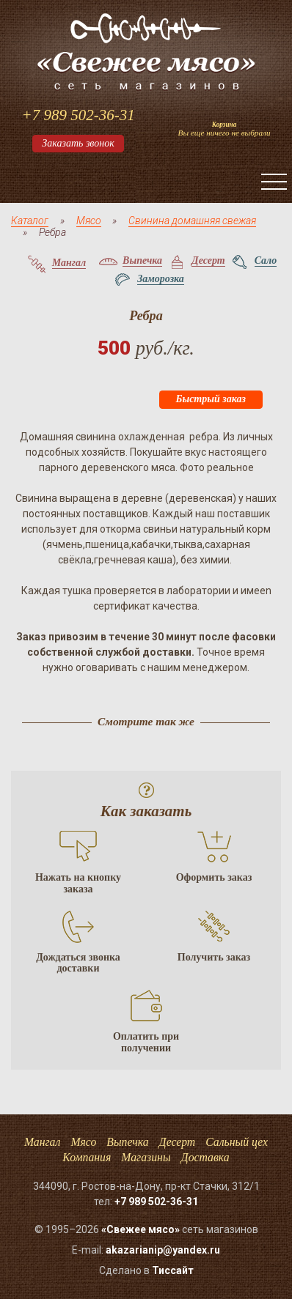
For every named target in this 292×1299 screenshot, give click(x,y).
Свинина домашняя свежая (192, 220)
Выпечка (127, 1142)
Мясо (88, 220)
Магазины (145, 1157)
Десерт (177, 1142)
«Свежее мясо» (140, 1229)
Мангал (42, 1142)
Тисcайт (173, 1270)
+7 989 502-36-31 (77, 115)
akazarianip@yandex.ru (163, 1250)
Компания (86, 1157)
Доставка (205, 1157)
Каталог (29, 220)
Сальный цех (236, 1142)
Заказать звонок (78, 143)
